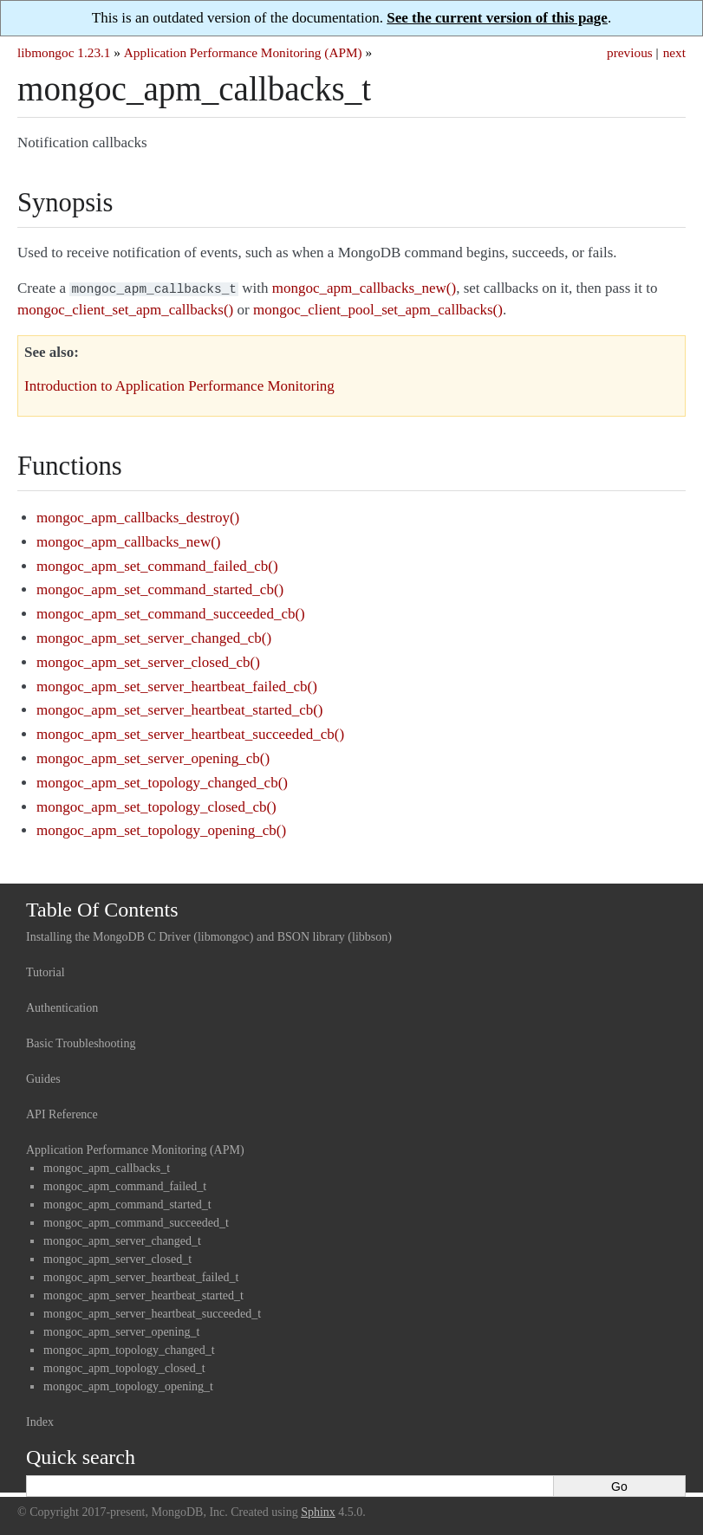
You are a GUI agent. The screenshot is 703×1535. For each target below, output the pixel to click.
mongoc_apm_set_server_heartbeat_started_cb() (179, 708)
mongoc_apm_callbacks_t (106, 1166)
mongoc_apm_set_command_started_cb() (159, 588)
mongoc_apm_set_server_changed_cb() (153, 636)
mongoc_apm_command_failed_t (124, 1184)
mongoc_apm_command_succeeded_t (136, 1220)
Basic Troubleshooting (80, 1041)
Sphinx (318, 1510)
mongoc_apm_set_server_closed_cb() (148, 660)
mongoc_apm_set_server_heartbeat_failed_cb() (176, 685)
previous (630, 52)
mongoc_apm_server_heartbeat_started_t (143, 1293)
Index (40, 1420)
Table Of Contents (102, 908)
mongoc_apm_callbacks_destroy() (137, 516)
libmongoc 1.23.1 (64, 52)
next (674, 52)
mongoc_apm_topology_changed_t (129, 1348)
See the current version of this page (497, 18)
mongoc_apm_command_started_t (127, 1202)
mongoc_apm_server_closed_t (117, 1257)
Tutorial (45, 970)
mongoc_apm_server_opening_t (121, 1330)
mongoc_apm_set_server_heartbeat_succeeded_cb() (190, 732)
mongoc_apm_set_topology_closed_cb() (156, 805)
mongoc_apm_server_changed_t (122, 1239)
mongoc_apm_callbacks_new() (128, 540)
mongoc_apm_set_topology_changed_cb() (162, 781)
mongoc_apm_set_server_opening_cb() (153, 756)
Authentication (62, 1006)
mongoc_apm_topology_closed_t (124, 1366)
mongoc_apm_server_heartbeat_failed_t (140, 1275)
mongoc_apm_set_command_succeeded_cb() (170, 612)
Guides (43, 1077)
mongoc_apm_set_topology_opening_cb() (161, 828)
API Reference (62, 1112)
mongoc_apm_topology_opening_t (128, 1384)
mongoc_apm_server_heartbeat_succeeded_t (152, 1311)
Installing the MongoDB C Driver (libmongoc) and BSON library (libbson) (209, 935)
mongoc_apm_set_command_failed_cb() (157, 564)
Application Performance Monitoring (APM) (243, 52)
